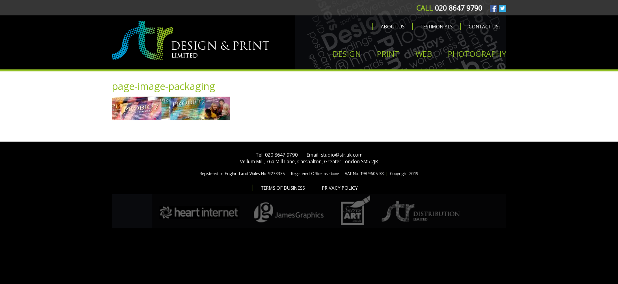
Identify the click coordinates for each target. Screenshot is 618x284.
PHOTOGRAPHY (477, 54)
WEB (423, 54)
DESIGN (347, 54)
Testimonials (436, 26)
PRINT (388, 54)
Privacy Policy (340, 188)
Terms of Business (283, 188)
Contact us (483, 26)
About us (392, 26)
